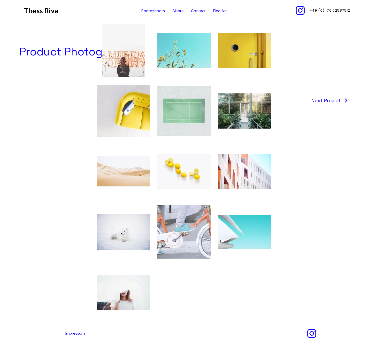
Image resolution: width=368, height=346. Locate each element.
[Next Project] (330, 100)
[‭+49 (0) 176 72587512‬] (330, 10)
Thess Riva (42, 10)
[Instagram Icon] (300, 10)
